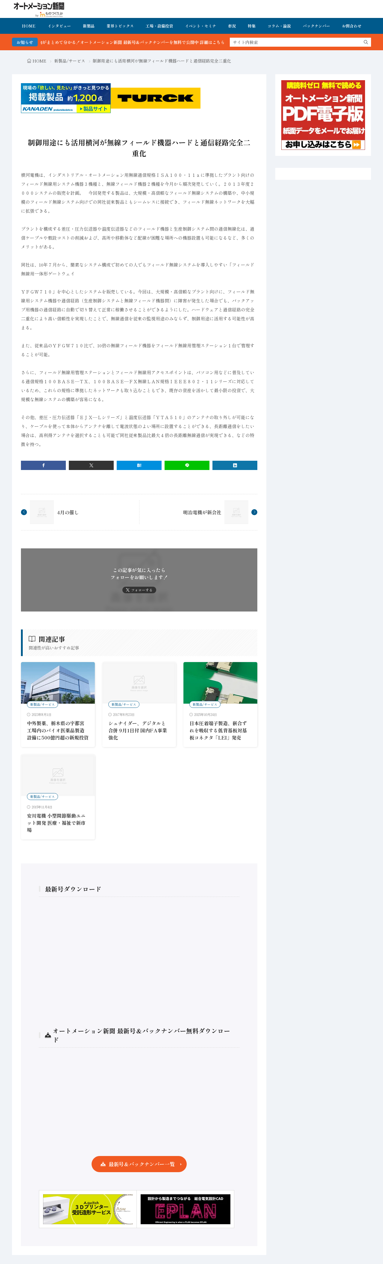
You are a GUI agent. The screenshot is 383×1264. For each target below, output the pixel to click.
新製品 (89, 26)
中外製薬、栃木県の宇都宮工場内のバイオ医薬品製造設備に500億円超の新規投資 (58, 730)
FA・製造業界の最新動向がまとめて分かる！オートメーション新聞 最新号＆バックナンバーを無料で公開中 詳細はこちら (128, 42)
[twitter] (91, 465)
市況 (232, 26)
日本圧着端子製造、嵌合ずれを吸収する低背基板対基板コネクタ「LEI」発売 (218, 730)
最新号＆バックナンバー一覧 (142, 1164)
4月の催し (68, 512)
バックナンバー (316, 26)
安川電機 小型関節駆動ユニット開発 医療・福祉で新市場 (56, 822)
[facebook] (43, 465)
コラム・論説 (279, 26)
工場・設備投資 (159, 26)
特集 (252, 26)
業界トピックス (120, 26)
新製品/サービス (69, 61)
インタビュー (59, 26)
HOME (29, 26)
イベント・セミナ (200, 26)
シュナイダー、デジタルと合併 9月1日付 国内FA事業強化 (137, 730)
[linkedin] (234, 465)
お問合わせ (351, 26)
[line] (187, 465)
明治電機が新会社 (202, 512)
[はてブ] (139, 465)
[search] (366, 42)
